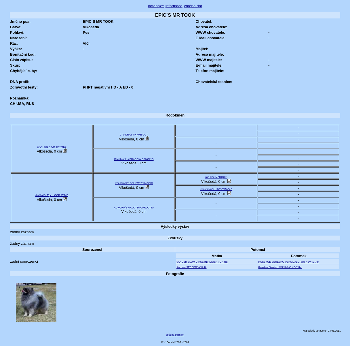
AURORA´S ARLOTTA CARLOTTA (134, 207)
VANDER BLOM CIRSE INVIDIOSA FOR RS (202, 261)
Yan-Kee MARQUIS (216, 177)
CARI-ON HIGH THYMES (51, 146)
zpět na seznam (175, 334)
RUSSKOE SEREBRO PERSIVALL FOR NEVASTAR (288, 261)
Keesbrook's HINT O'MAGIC (216, 189)
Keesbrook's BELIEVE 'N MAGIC (134, 183)
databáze (156, 6)
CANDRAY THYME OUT (134, 134)
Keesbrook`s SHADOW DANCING (134, 159)
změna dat (193, 6)
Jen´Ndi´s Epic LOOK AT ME (51, 195)
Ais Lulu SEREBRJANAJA (191, 267)
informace (174, 6)
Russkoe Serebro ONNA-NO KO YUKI (280, 267)
